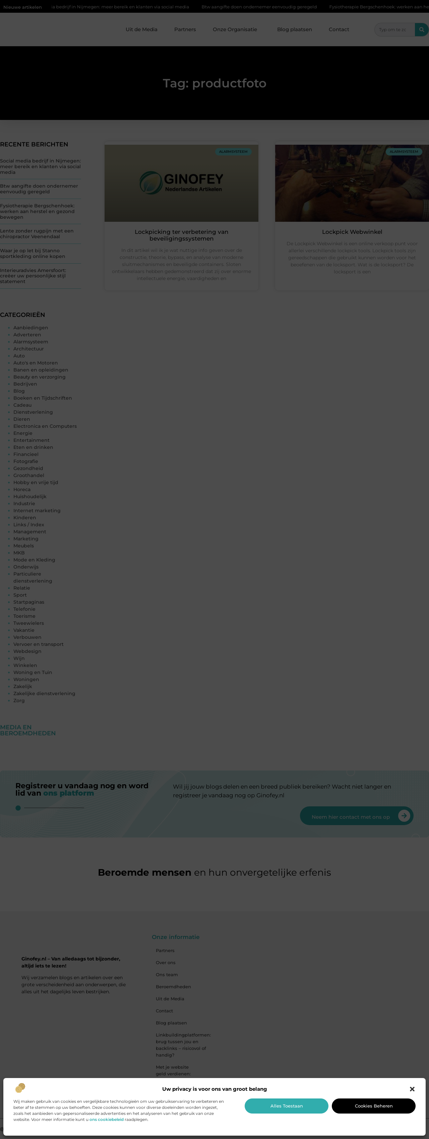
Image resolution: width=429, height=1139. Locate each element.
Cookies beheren (374, 1106)
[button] (412, 1089)
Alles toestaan (286, 1106)
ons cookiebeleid (106, 1119)
